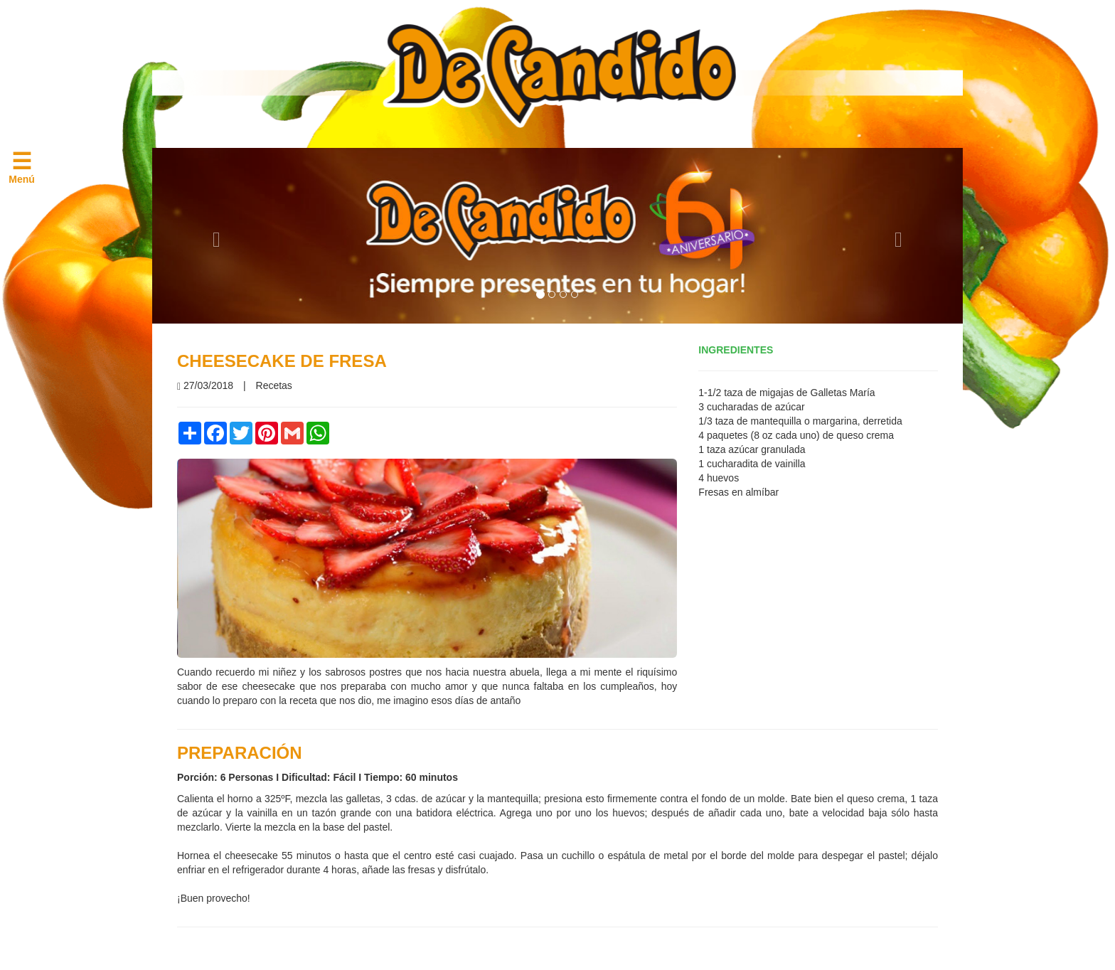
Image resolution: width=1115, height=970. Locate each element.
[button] (213, 236)
